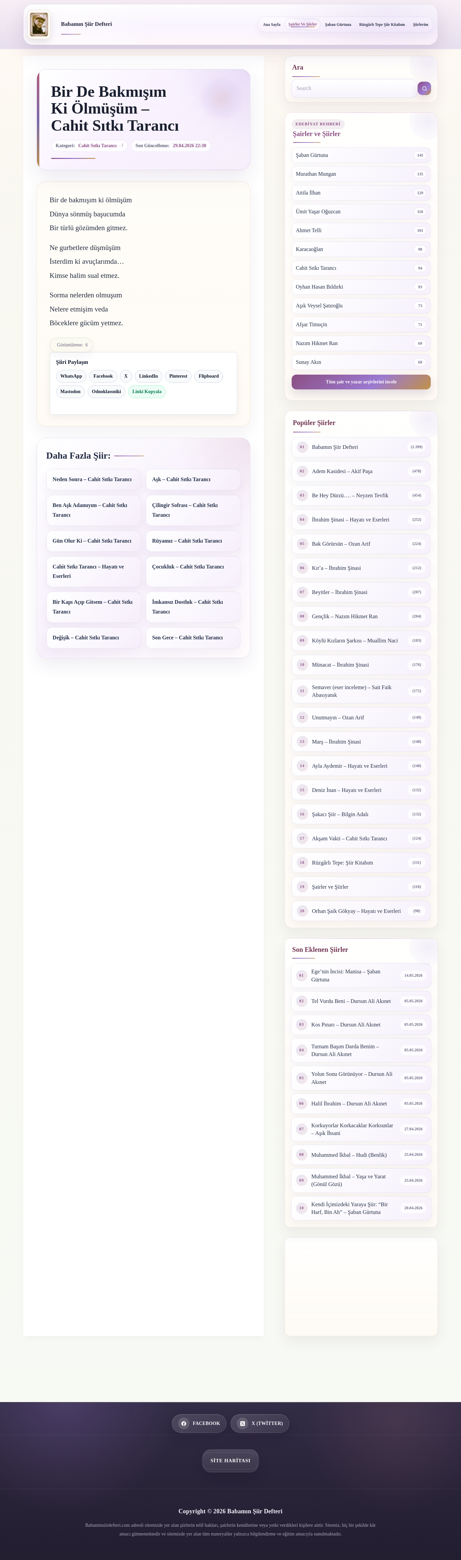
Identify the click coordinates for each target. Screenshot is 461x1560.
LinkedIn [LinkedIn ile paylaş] (148, 376)
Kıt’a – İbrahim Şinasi (339, 567)
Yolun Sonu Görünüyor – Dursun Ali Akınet (351, 1100)
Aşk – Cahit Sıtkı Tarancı (181, 479)
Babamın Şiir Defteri (86, 24)
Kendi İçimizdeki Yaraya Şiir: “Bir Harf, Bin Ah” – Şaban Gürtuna (353, 1235)
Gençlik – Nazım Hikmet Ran (348, 616)
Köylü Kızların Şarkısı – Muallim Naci (353, 643)
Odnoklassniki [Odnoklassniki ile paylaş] (106, 391)
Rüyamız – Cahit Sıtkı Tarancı (187, 541)
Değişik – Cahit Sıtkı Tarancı (86, 637)
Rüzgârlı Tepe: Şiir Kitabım (345, 869)
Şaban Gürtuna (338, 25)
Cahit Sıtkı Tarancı (97, 145)
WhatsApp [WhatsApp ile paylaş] (71, 376)
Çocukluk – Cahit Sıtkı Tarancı (188, 567)
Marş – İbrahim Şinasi (339, 748)
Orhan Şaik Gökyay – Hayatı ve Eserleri (350, 921)
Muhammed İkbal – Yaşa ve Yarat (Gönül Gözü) (352, 1206)
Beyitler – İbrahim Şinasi (342, 592)
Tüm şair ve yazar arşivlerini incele (361, 381)
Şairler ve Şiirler (303, 24)
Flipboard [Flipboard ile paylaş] (209, 376)
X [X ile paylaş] (126, 376)
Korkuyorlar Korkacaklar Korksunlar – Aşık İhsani (342, 1153)
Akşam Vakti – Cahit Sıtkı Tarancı (353, 845)
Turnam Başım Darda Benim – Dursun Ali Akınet (348, 1071)
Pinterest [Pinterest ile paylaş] (178, 376)
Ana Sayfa (272, 25)
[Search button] (424, 88)
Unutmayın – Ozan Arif (340, 724)
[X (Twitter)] (259, 1423)
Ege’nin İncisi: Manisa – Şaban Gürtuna (349, 989)
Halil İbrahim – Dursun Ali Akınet (352, 1127)
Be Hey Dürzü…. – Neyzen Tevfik (354, 495)
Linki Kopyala (147, 391)
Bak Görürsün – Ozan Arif (344, 543)
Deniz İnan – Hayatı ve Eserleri (350, 797)
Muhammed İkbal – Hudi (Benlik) (352, 1179)
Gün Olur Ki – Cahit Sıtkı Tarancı (92, 541)
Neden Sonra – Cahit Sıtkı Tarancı (92, 479)
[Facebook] (199, 1423)
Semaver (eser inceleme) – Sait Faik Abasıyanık (356, 697)
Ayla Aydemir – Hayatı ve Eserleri (353, 772)
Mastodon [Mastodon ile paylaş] (70, 391)
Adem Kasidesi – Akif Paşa (345, 471)
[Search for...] (354, 88)
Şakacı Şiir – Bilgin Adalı (343, 821)
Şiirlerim (420, 25)
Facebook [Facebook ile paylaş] (103, 376)
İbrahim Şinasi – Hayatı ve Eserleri (354, 519)
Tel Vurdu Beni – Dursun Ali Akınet (346, 1018)
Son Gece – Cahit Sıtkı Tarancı (187, 637)
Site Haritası (231, 1460)
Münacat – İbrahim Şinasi (343, 670)
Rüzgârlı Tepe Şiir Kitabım (382, 25)
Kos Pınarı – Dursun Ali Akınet (349, 1045)
